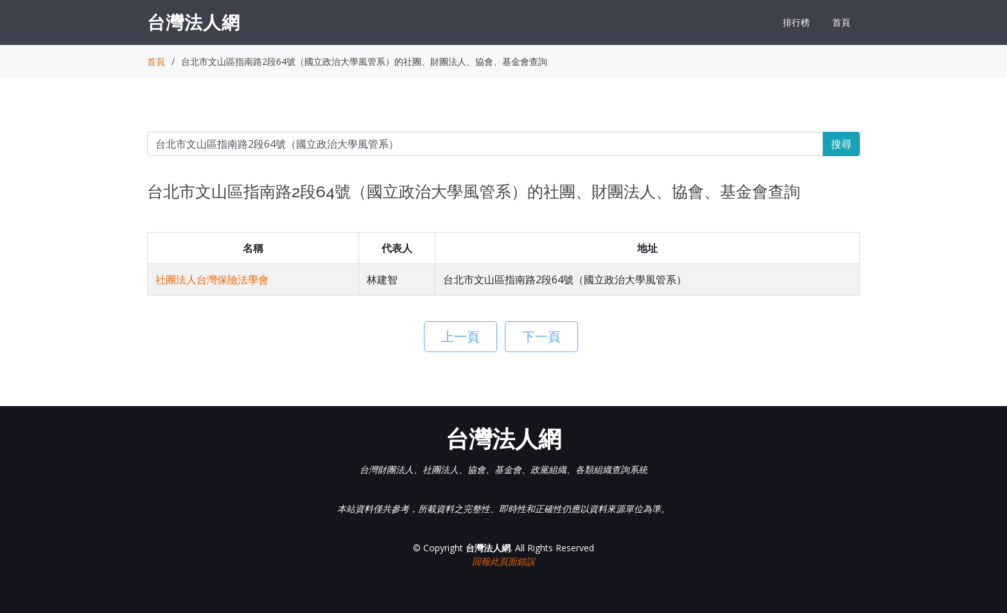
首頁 (841, 22)
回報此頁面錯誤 (503, 561)
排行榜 (796, 22)
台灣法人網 (193, 22)
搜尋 (841, 144)
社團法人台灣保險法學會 (211, 279)
